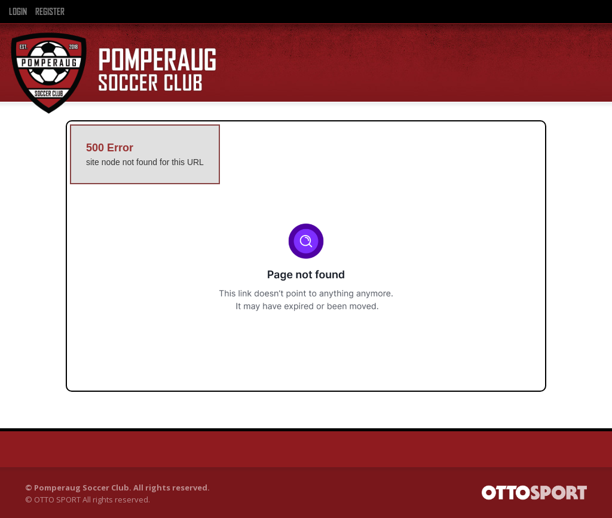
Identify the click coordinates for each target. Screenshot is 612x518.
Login (18, 12)
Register (50, 12)
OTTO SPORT (57, 499)
